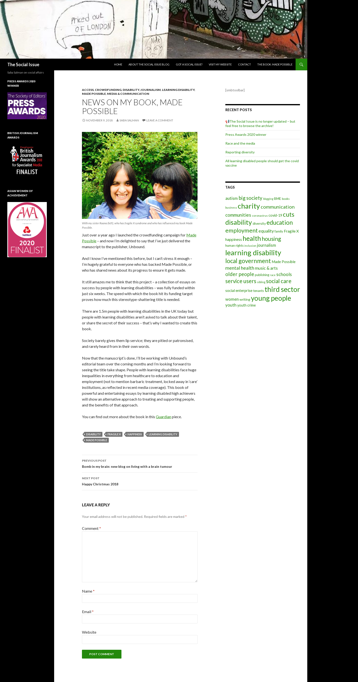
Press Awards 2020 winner (245, 134)
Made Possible (94, 94)
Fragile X (114, 434)
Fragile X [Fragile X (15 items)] (291, 231)
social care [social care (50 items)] (278, 281)
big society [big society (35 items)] (250, 198)
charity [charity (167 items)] (249, 206)
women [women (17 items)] (232, 299)
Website (89, 632)
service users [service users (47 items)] (240, 281)
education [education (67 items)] (280, 222)
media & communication (128, 94)
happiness (135, 434)
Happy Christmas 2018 (140, 480)
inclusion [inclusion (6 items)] (250, 245)
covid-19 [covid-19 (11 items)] (275, 215)
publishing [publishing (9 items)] (262, 275)
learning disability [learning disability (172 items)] (253, 252)
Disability (131, 90)
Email (88, 611)
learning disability (163, 434)
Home (118, 64)
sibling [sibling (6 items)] (261, 282)
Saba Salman (129, 120)
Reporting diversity (240, 152)
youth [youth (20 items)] (231, 305)
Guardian (163, 416)
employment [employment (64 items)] (241, 230)
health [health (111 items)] (252, 238)
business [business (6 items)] (231, 207)
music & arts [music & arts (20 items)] (266, 268)
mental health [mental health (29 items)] (239, 268)
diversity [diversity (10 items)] (259, 223)
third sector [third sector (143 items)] (282, 289)
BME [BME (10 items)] (277, 198)
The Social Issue (23, 64)
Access (88, 90)
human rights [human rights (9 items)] (234, 245)
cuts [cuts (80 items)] (288, 214)
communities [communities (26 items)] (238, 215)
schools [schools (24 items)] (284, 274)
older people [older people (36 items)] (239, 274)
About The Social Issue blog (149, 64)
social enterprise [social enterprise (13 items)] (238, 290)
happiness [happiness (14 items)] (233, 239)
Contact (244, 64)
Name (88, 591)
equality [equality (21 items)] (266, 231)
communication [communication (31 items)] (278, 207)
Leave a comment (159, 120)
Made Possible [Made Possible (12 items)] (284, 261)
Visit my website (220, 64)
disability (93, 434)
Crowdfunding (108, 90)
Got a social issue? (189, 64)
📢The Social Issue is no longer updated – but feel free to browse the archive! (260, 123)
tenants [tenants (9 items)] (258, 291)
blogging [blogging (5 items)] (268, 198)
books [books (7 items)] (286, 199)
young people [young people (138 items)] (271, 298)
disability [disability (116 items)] (238, 222)
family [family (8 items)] (279, 231)
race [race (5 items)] (273, 275)
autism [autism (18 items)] (231, 198)
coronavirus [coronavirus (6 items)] (260, 215)
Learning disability (178, 90)
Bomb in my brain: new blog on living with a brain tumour (140, 463)
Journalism (150, 90)
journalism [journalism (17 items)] (266, 245)
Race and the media (240, 143)
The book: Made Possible (274, 64)
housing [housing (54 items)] (271, 238)
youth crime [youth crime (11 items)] (246, 305)
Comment (91, 528)
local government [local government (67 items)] (248, 260)
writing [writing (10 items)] (244, 299)
